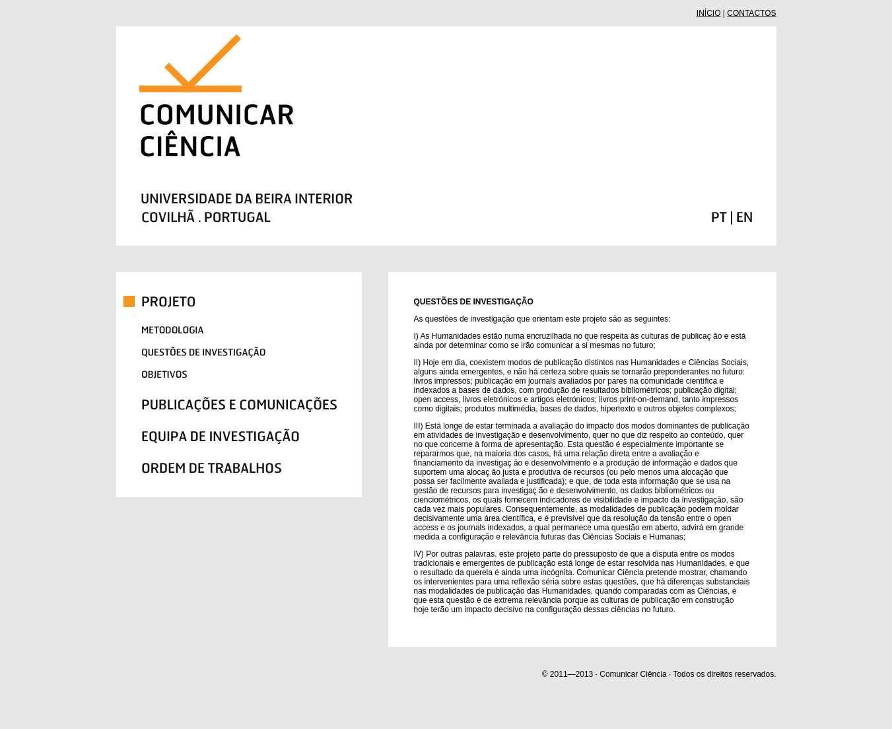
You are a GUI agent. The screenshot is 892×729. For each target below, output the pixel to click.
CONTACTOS (751, 13)
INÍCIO (709, 13)
